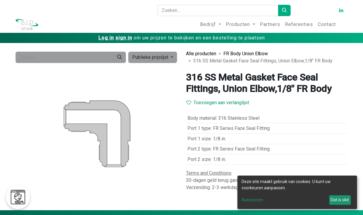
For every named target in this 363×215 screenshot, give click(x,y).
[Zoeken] (284, 10)
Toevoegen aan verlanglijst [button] (217, 102)
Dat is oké (340, 199)
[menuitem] (210, 24)
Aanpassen (252, 199)
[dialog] (297, 192)
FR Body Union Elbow (245, 53)
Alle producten (201, 53)
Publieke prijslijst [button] (151, 57)
